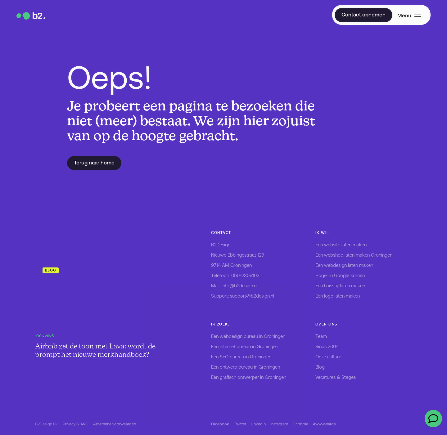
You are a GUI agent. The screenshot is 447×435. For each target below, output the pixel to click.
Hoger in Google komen (340, 275)
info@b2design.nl (239, 285)
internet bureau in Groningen (249, 346)
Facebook (220, 424)
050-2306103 (245, 275)
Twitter (240, 424)
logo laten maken (342, 296)
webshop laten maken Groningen (358, 255)
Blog (320, 367)
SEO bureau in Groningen (245, 356)
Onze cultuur (328, 356)
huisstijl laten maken (344, 285)
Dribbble (300, 424)
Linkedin (258, 424)
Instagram (279, 424)
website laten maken (345, 244)
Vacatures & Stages (335, 377)
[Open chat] (433, 418)
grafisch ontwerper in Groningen (253, 377)
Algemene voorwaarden (114, 424)
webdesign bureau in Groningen (252, 336)
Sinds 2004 (327, 346)
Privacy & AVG (75, 424)
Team (321, 336)
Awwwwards (324, 424)
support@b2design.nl (252, 296)
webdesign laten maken (348, 265)
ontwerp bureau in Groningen (250, 367)
